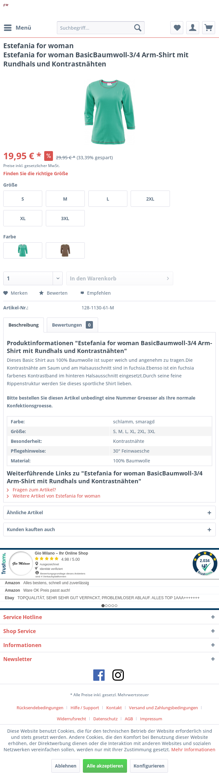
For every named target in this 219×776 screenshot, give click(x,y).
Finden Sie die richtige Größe (35, 173)
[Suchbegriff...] (101, 27)
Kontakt (114, 708)
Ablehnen (65, 766)
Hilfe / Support (85, 708)
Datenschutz (105, 719)
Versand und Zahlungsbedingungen (163, 708)
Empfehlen (95, 293)
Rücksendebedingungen (40, 708)
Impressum (151, 719)
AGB (129, 719)
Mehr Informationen (193, 749)
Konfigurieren (149, 766)
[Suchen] (138, 27)
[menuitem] (17, 27)
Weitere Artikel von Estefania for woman (53, 496)
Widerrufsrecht (71, 719)
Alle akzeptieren (105, 766)
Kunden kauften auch (31, 529)
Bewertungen (72, 325)
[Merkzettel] (176, 27)
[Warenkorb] (208, 27)
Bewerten (54, 293)
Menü (17, 26)
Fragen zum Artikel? (31, 490)
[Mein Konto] (192, 27)
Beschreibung (23, 325)
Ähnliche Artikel (25, 512)
